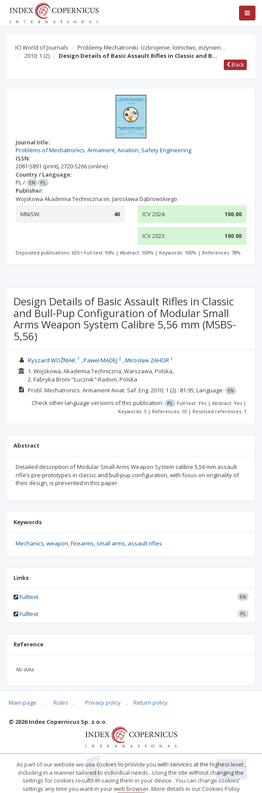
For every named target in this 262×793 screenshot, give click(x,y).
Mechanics (30, 543)
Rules (60, 702)
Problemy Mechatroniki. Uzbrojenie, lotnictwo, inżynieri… (151, 47)
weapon (57, 543)
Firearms (82, 543)
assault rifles (145, 543)
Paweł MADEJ (100, 360)
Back (235, 64)
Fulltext (29, 597)
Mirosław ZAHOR (147, 360)
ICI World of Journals (41, 47)
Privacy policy (103, 702)
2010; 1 (37, 56)
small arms (110, 543)
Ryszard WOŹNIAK (52, 360)
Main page (22, 702)
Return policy (150, 702)
